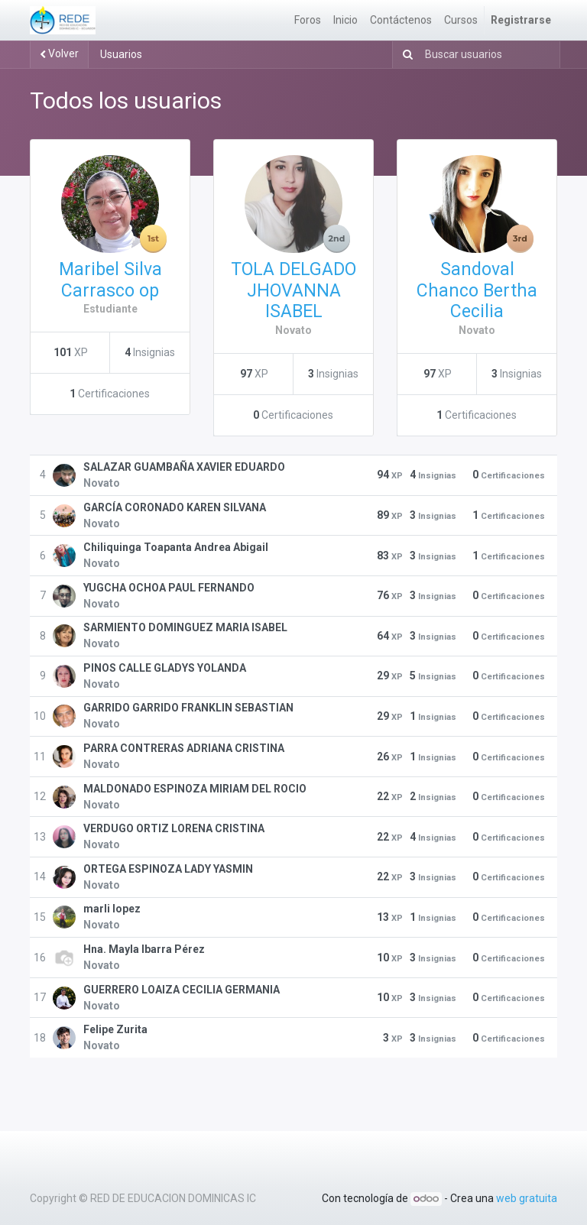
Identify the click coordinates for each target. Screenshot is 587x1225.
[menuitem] (307, 20)
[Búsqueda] (405, 54)
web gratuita (526, 1198)
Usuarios (121, 54)
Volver (59, 53)
